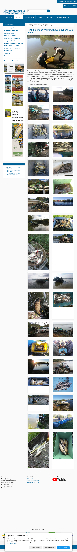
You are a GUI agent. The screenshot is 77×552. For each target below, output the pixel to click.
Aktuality (19, 17)
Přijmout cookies (64, 547)
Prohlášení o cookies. (12, 543)
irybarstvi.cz (10, 168)
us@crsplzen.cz (7, 488)
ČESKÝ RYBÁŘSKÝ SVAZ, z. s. (13, 167)
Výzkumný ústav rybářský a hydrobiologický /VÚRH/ (13, 173)
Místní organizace (29, 17)
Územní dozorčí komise (33, 482)
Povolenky (40, 17)
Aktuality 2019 (46, 24)
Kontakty (15, 21)
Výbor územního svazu (33, 480)
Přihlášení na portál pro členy (67, 1)
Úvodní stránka (9, 17)
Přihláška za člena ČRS (11, 30)
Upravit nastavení (39, 547)
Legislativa (7, 21)
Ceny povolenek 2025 (10, 35)
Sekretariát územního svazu (34, 478)
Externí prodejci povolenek (12, 48)
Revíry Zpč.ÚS (50, 17)
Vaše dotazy (7, 53)
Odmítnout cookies (51, 547)
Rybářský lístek (8, 50)
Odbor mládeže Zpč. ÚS (63, 17)
